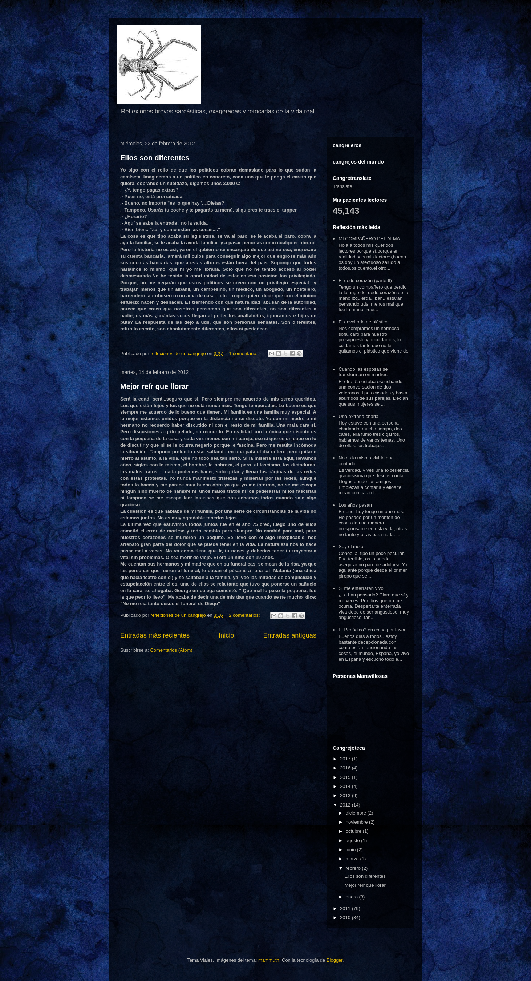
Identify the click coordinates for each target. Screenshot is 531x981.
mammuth (268, 960)
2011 (346, 908)
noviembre (357, 822)
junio (351, 849)
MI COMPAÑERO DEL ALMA (369, 238)
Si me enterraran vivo (361, 588)
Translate (342, 186)
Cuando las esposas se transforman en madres (363, 372)
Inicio (226, 635)
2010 (346, 917)
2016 (346, 768)
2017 (346, 758)
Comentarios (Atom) (171, 650)
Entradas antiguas (289, 635)
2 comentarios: (245, 615)
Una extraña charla (358, 416)
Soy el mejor (352, 546)
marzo (353, 858)
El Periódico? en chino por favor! (373, 629)
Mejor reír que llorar (154, 386)
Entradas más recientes (155, 635)
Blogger (334, 960)
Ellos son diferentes (154, 158)
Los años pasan (355, 505)
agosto (353, 840)
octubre (354, 831)
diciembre (357, 813)
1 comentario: (244, 353)
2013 (346, 795)
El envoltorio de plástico (363, 322)
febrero (354, 868)
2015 (346, 777)
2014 (346, 786)
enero (352, 897)
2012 (346, 805)
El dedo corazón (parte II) (365, 280)
